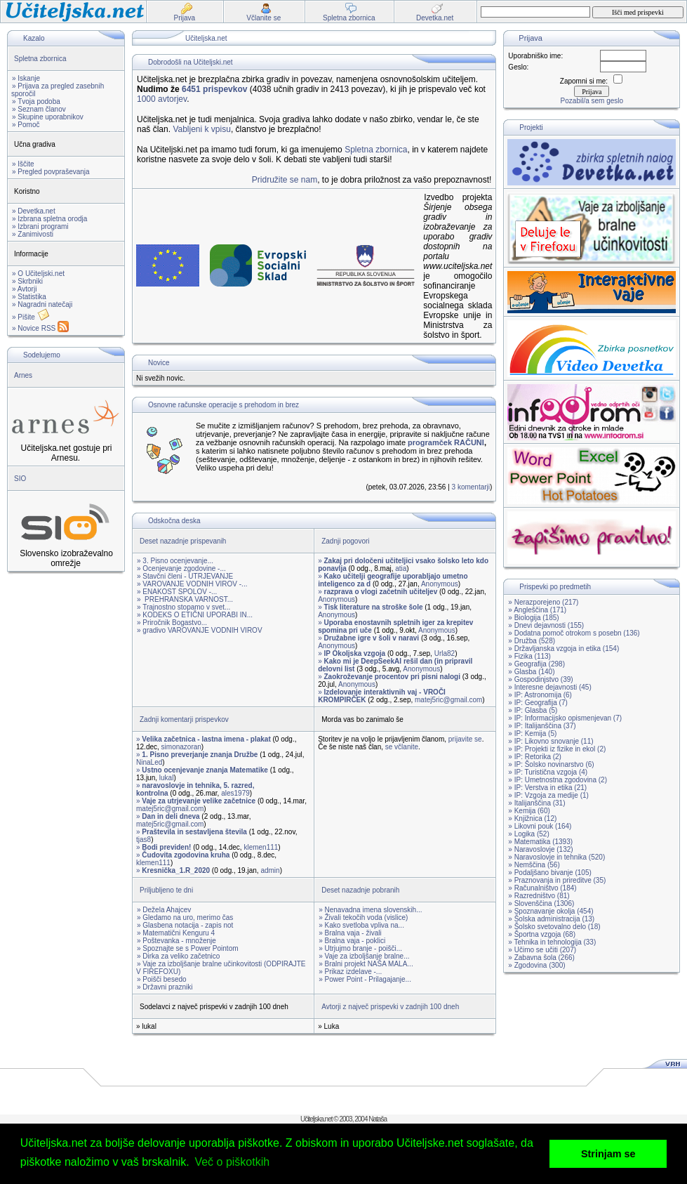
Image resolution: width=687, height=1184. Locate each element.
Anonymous (439, 584)
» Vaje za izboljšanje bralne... (364, 956)
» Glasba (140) (531, 672)
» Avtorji (24, 289)
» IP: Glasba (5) (532, 710)
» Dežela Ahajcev (164, 910)
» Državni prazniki (164, 987)
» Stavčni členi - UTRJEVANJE (185, 576)
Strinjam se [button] (608, 1153)
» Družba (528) (531, 641)
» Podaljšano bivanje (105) (549, 872)
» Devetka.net (33, 211)
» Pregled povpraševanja (51, 172)
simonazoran (181, 747)
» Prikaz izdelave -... (350, 971)
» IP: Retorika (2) (534, 757)
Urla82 (444, 653)
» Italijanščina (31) (536, 803)
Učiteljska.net (206, 38)
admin (269, 870)
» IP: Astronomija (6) (540, 695)
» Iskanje (26, 78)
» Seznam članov (39, 109)
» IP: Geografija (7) (537, 702)
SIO (20, 478)
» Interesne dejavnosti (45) (549, 687)
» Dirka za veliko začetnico (178, 956)
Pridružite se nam (284, 180)
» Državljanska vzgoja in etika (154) (563, 648)
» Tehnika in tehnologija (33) (552, 942)
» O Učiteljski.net (38, 273)
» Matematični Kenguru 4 (176, 933)
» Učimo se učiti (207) (542, 950)
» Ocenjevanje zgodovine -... (181, 568)
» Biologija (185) (533, 617)
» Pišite (31, 317)
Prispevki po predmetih (555, 587)
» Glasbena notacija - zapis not (185, 925)
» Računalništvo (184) (542, 888)
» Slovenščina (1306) (541, 903)
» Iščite (23, 164)
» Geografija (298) (536, 664)
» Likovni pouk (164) (539, 826)
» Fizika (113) (529, 656)
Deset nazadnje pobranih (360, 890)
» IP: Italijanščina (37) (541, 726)
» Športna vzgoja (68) (541, 934)
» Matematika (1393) (540, 842)
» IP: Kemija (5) (532, 733)
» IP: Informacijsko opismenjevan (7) (565, 718)
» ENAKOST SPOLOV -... (177, 592)
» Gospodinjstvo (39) (540, 679)
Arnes (23, 375)
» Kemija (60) (528, 811)
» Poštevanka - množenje (176, 941)
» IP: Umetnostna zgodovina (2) (557, 780)
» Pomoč (25, 125)
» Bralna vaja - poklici (352, 941)
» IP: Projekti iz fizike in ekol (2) (557, 749)
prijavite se (465, 739)
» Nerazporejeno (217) (543, 602)
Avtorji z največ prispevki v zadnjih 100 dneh (390, 1007)
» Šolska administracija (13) (551, 919)
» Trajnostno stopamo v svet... (183, 607)
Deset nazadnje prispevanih (183, 541)
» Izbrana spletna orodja (49, 219)
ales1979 (235, 793)
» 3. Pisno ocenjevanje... (175, 561)
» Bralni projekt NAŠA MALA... (366, 964)
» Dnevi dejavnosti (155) (546, 625)
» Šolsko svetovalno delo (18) (554, 926)
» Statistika (29, 297)
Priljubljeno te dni (166, 890)
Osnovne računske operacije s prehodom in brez (223, 405)
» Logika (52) (528, 834)
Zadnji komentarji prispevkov (184, 719)
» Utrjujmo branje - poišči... (360, 948)
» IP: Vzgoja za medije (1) (548, 795)
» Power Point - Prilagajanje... (365, 979)
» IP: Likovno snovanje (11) (550, 741)
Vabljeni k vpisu (202, 129)
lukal (166, 778)
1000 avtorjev (162, 99)
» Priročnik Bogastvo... (172, 622)
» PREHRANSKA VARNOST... (185, 599)
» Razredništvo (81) (538, 896)
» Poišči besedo (162, 979)
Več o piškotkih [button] (231, 1162)
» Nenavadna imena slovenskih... (370, 910)
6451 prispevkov (214, 89)
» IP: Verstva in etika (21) (547, 787)
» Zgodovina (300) (536, 965)
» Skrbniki (27, 281)
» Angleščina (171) (537, 610)
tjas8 (143, 839)
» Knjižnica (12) (532, 818)
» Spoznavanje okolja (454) (550, 911)
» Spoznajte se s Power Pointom (188, 948)
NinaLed (149, 762)
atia (400, 568)
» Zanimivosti (32, 234)
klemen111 (261, 847)
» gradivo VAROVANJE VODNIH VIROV (199, 630)
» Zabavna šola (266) (541, 957)
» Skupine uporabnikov (48, 117)
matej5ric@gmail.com (448, 700)
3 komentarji (471, 487)
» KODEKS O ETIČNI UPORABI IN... (195, 615)
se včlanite (401, 747)
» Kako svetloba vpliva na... (361, 925)
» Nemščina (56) (533, 865)
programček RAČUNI (446, 442)
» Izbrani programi (40, 226)
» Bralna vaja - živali (350, 933)
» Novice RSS (40, 328)
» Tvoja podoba (36, 101)
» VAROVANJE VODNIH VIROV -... (192, 584)
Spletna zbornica (40, 59)
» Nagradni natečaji (42, 304)
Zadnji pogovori (345, 541)
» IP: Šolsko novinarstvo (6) (551, 764)
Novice (159, 363)
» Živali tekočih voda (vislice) (363, 917)
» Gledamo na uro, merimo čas (185, 917)
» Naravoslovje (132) (540, 849)
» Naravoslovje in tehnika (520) (556, 857)
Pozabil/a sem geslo (592, 101)
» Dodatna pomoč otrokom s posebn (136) (573, 633)
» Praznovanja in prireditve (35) (557, 880)
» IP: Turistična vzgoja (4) (547, 772)
